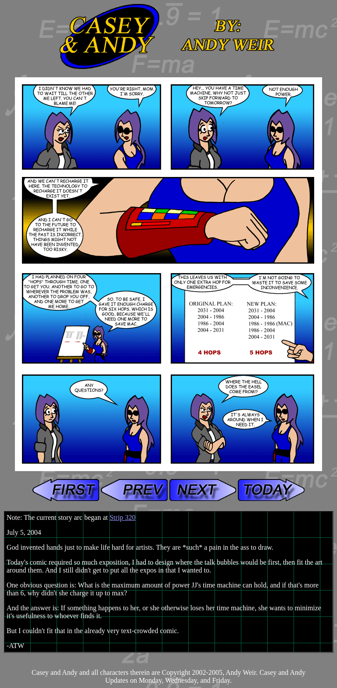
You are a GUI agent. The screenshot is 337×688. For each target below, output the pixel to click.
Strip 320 (123, 517)
